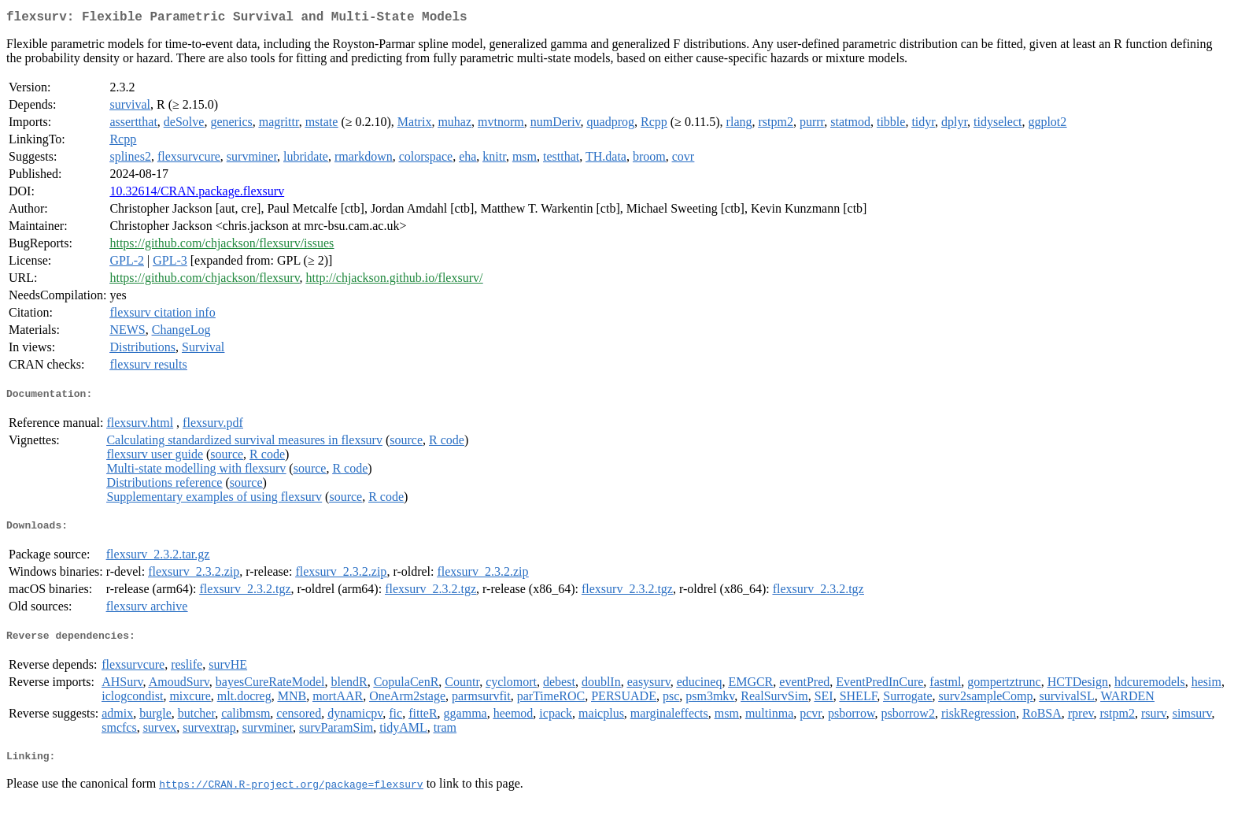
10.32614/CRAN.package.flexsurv (196, 194)
